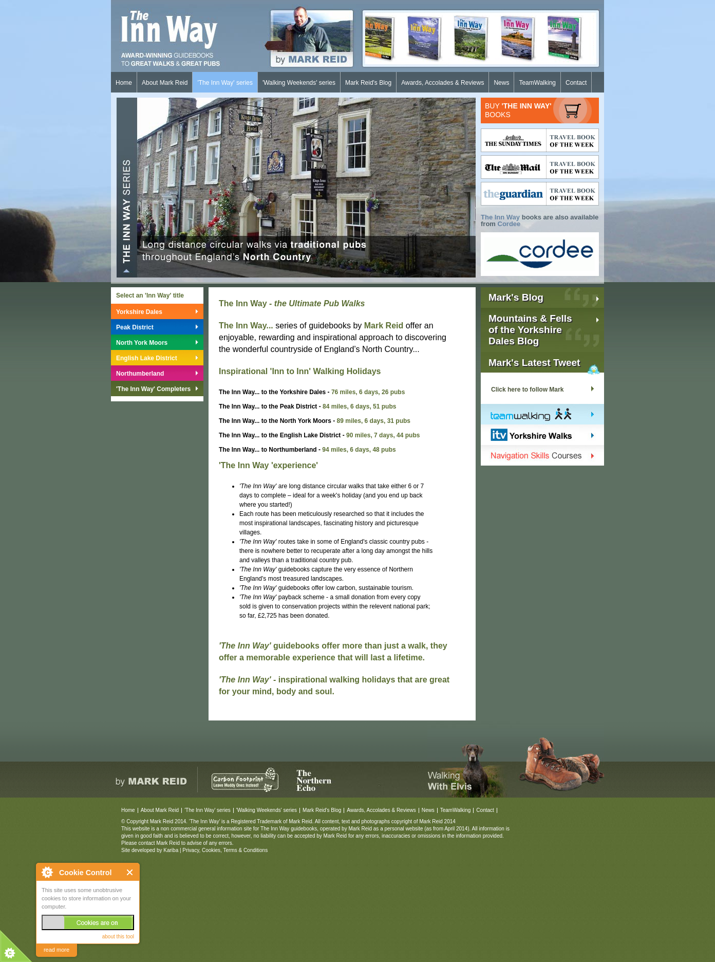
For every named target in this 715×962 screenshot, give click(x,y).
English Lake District (146, 358)
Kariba (170, 850)
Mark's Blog (515, 297)
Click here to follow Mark (527, 389)
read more (56, 950)
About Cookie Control (46, 872)
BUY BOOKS (518, 110)
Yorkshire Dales (139, 312)
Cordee (509, 224)
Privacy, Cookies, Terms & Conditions (225, 850)
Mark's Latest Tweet (534, 362)
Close (130, 872)
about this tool (118, 936)
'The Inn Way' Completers (153, 389)
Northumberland (140, 373)
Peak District (135, 327)
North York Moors (141, 342)
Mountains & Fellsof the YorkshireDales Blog (530, 329)
